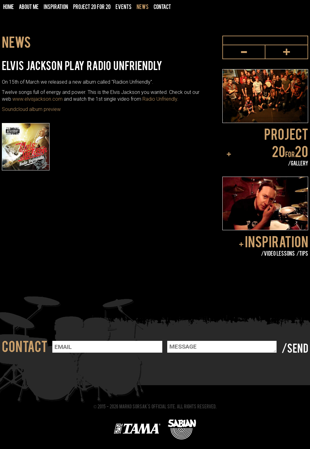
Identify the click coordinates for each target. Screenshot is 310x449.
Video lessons (279, 253)
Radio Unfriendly (159, 99)
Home (8, 6)
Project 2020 (286, 142)
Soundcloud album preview (31, 109)
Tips (303, 253)
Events (124, 6)
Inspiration (276, 241)
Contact (162, 6)
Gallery (299, 163)
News (143, 6)
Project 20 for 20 (92, 6)
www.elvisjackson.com (37, 99)
